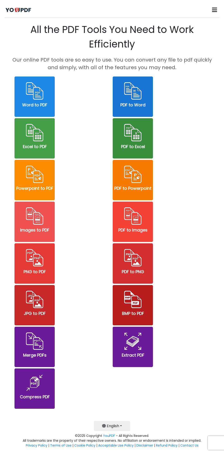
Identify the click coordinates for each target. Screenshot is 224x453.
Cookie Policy (84, 445)
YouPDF (109, 435)
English (110, 426)
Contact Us (189, 445)
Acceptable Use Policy (116, 445)
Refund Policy (167, 445)
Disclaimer (144, 445)
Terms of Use (61, 445)
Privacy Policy (36, 445)
